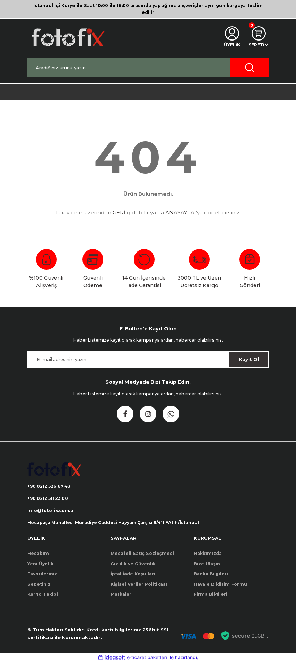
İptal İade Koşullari (133, 574)
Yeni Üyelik (40, 564)
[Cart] (258, 37)
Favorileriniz (42, 574)
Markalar (121, 594)
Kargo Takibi (42, 594)
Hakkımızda (208, 554)
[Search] (148, 67)
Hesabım (38, 554)
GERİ (119, 212)
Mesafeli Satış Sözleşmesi (142, 554)
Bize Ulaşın (207, 564)
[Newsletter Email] (148, 359)
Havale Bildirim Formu (220, 584)
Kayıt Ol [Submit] (249, 359)
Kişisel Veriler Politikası (139, 584)
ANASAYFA (179, 212)
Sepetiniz (39, 584)
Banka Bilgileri (211, 574)
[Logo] (67, 37)
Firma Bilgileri (210, 594)
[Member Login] (231, 37)
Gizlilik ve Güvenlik (133, 564)
